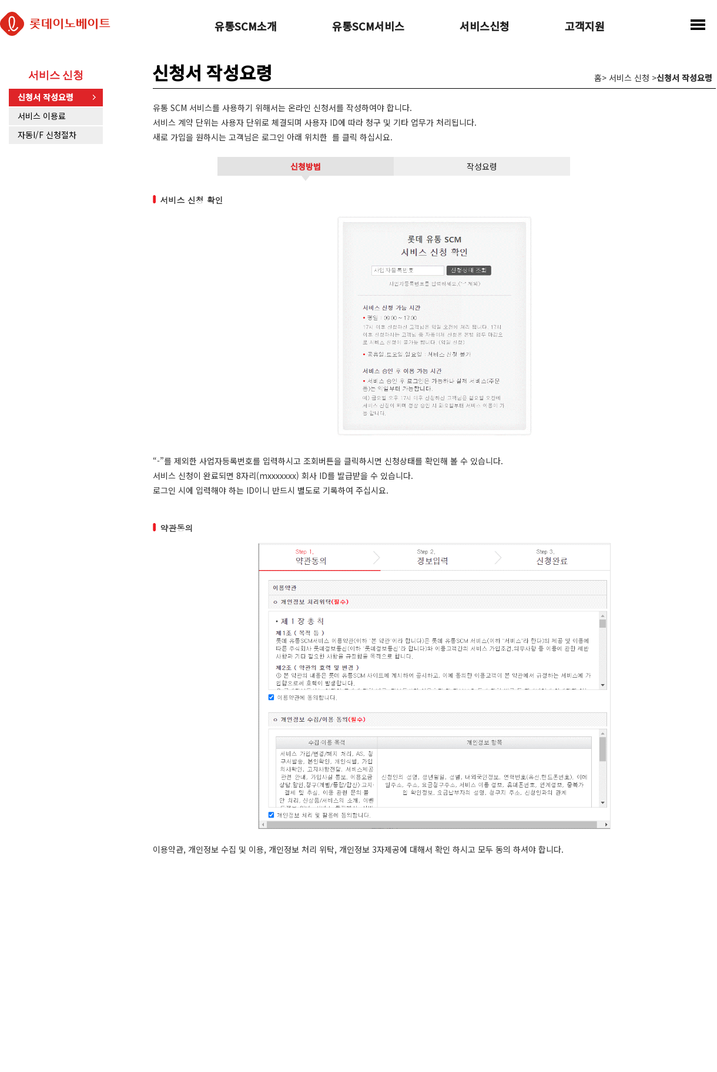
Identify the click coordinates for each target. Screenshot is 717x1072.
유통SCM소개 (246, 27)
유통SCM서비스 (368, 27)
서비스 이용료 (42, 116)
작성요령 (482, 166)
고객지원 (585, 27)
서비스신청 (485, 27)
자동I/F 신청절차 (47, 134)
